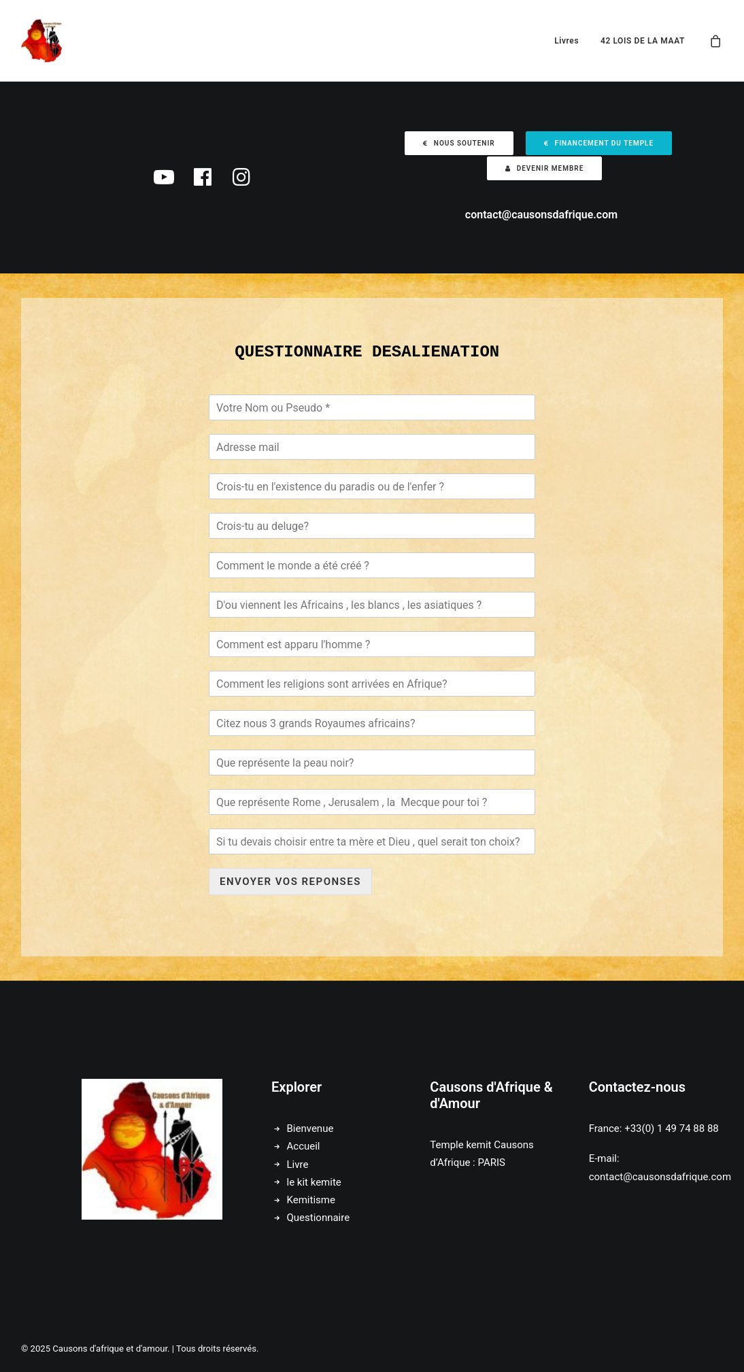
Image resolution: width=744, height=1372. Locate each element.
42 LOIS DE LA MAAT (643, 41)
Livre (298, 1164)
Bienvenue (310, 1128)
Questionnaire (318, 1217)
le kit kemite (314, 1182)
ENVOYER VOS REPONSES (290, 881)
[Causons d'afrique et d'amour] (43, 40)
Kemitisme (311, 1200)
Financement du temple (599, 143)
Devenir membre (544, 168)
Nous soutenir (459, 143)
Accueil (303, 1146)
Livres (566, 41)
